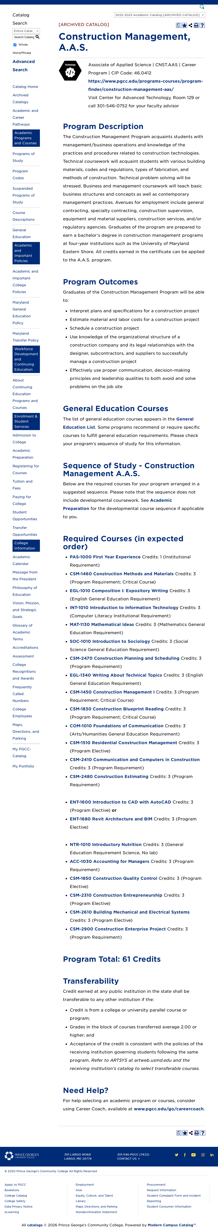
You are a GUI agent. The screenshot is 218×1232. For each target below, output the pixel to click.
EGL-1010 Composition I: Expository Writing (119, 590)
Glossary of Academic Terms (22, 632)
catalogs (35, 1225)
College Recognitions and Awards (24, 671)
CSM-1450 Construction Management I (112, 692)
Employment (85, 1184)
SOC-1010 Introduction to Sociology (110, 641)
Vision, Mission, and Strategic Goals (26, 610)
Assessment (23, 656)
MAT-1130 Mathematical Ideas (102, 624)
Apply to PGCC (15, 1184)
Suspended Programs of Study (24, 195)
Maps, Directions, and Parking (26, 732)
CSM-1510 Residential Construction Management (123, 742)
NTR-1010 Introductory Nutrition (106, 844)
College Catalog (16, 1195)
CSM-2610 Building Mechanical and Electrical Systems (130, 912)
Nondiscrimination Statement (96, 1212)
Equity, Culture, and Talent (94, 1195)
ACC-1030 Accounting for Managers (109, 861)
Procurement (156, 1184)
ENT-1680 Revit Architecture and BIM (111, 819)
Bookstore (12, 1190)
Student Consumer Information (169, 1206)
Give (79, 1190)
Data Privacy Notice (19, 1206)
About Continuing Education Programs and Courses (25, 394)
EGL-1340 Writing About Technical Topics (116, 675)
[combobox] (159, 15)
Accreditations (25, 648)
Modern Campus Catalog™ (172, 1225)
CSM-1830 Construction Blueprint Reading (117, 709)
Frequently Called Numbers (22, 694)
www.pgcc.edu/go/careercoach (169, 1108)
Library (81, 1201)
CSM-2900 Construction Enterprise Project (118, 929)
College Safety (15, 1201)
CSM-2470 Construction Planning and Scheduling (124, 658)
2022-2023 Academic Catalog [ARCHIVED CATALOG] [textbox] (157, 15)
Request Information (161, 1190)
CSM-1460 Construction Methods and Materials (122, 573)
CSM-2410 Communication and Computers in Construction (135, 759)
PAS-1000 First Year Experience (105, 556)
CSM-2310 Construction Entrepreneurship (116, 895)
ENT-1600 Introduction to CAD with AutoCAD (120, 802)
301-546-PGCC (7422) (133, 1154)
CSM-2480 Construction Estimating (109, 776)
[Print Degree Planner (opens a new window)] (178, 25)
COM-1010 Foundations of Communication (117, 725)
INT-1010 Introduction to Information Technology (124, 607)
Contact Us (127, 1158)
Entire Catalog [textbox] (25, 31)
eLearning (12, 1212)
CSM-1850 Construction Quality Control (113, 878)
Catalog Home (25, 87)
